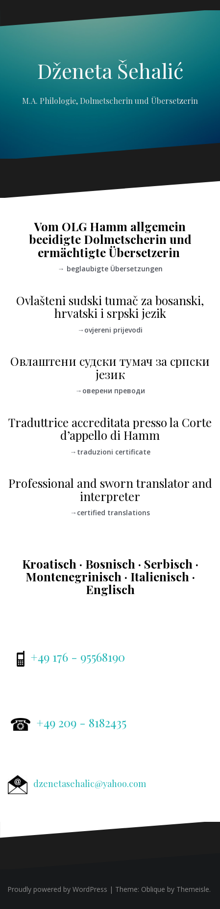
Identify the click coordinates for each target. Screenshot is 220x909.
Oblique (153, 889)
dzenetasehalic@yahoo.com (89, 783)
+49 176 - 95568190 (77, 657)
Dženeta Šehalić (110, 70)
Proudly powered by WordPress (57, 889)
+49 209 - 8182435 (81, 722)
